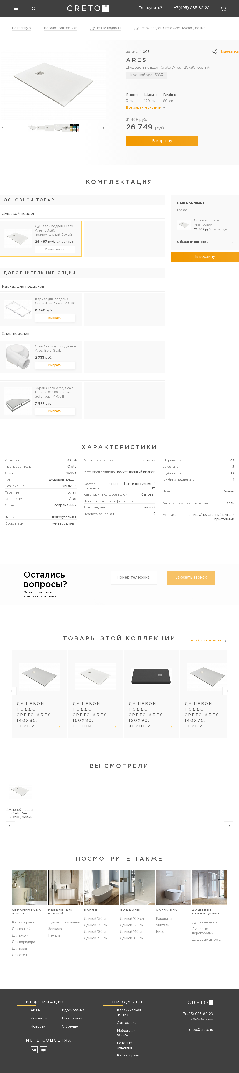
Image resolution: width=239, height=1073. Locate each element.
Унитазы (163, 929)
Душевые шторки (207, 940)
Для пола (19, 949)
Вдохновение (70, 1011)
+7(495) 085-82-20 (197, 1014)
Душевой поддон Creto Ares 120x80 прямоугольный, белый (54, 230)
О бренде (69, 1027)
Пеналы (54, 936)
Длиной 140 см (132, 936)
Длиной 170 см (96, 929)
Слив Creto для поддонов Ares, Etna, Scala (55, 348)
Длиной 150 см (96, 923)
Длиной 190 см (96, 942)
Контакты (39, 1019)
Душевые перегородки (203, 931)
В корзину (156, 141)
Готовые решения (123, 1045)
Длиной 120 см (132, 929)
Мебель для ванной (125, 1033)
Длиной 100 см (132, 923)
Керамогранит (24, 923)
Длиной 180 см (96, 936)
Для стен (19, 955)
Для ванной (21, 929)
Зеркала (55, 929)
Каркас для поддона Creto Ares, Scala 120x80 (55, 301)
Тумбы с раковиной (64, 923)
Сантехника (126, 1023)
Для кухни (20, 936)
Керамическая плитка (128, 1013)
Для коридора (23, 942)
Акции (36, 1011)
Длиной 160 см (132, 942)
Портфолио (70, 1019)
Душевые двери (205, 923)
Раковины (164, 923)
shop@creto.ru (201, 1030)
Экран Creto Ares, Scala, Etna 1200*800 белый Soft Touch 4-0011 (54, 392)
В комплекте (54, 249)
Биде (160, 936)
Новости (38, 1027)
